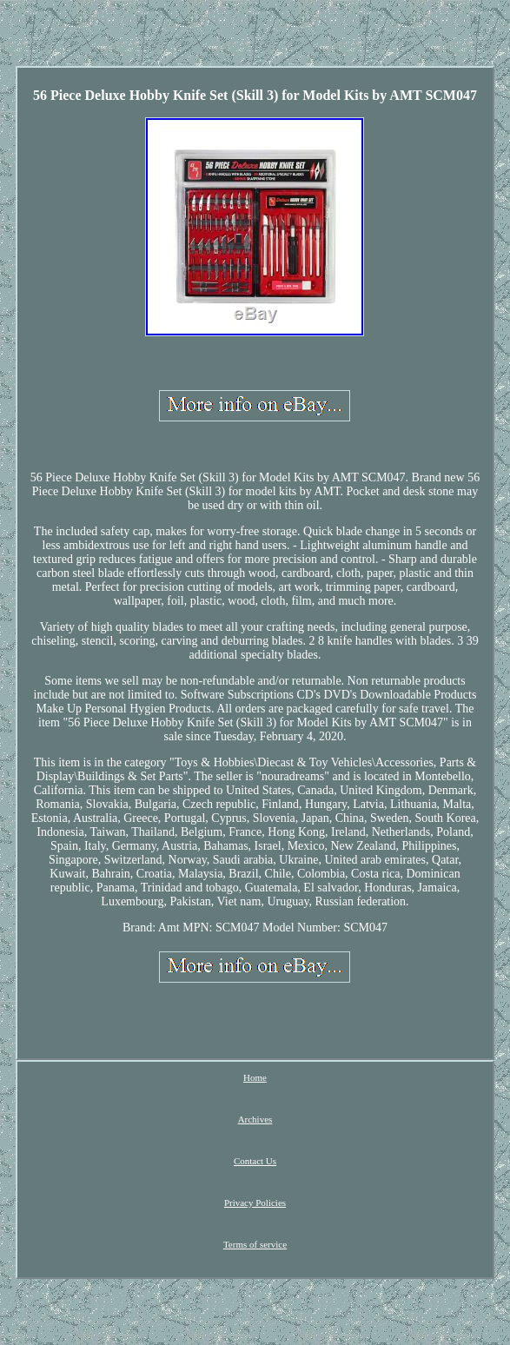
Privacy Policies (255, 1202)
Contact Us (255, 1161)
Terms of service (255, 1244)
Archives (255, 1119)
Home (255, 1077)
